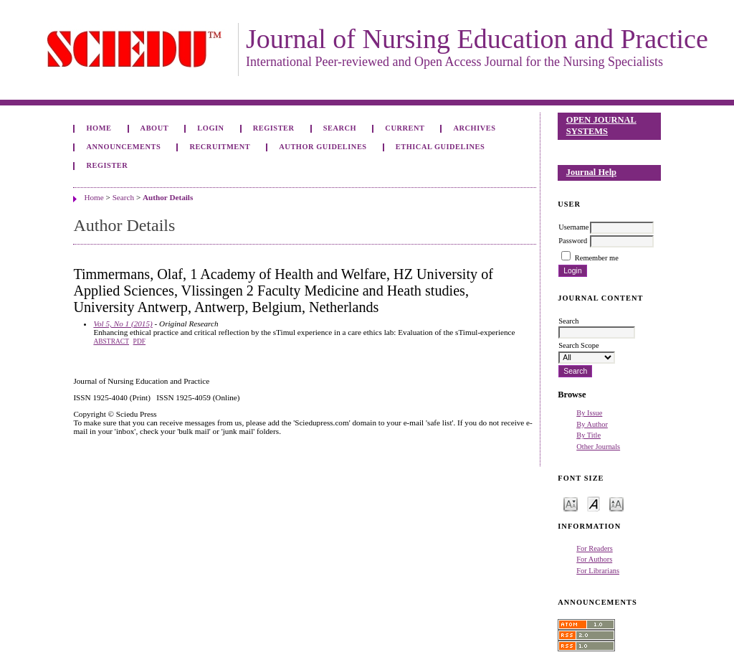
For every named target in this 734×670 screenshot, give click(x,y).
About (154, 128)
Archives (475, 128)
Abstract (111, 341)
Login (210, 128)
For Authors (594, 559)
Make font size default (593, 503)
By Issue (589, 413)
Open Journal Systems (601, 125)
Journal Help (591, 172)
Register (274, 128)
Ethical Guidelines (440, 147)
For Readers (594, 548)
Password (572, 241)
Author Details (168, 197)
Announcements (123, 147)
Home (98, 128)
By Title (588, 435)
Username (573, 227)
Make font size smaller (570, 503)
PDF (139, 341)
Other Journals (598, 446)
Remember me (597, 258)
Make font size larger (616, 503)
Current (404, 128)
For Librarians (597, 571)
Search (339, 128)
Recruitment (219, 147)
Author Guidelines (322, 147)
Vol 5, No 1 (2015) (122, 323)
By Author (592, 424)
